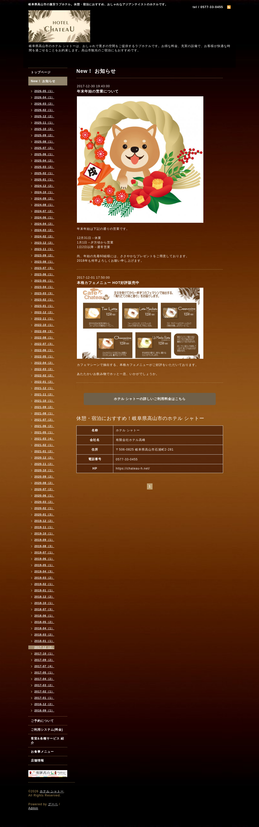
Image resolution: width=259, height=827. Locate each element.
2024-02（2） (44, 236)
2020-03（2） (44, 501)
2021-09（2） (44, 407)
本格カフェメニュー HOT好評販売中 (108, 283)
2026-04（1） (44, 97)
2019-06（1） (44, 558)
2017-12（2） (44, 647)
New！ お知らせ (43, 81)
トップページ (41, 72)
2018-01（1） (44, 640)
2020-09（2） (44, 476)
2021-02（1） (44, 444)
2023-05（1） (44, 280)
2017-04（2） (44, 678)
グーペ (53, 804)
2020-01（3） (44, 514)
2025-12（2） (44, 116)
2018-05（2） (44, 621)
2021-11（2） (44, 394)
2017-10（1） (44, 653)
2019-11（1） (44, 527)
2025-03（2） (44, 166)
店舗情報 (37, 760)
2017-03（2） (44, 685)
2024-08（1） (44, 204)
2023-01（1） (44, 305)
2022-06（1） (44, 350)
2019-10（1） (44, 533)
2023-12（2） (44, 242)
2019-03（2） (44, 577)
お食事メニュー (42, 751)
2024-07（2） (44, 211)
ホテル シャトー (52, 791)
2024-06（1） (44, 217)
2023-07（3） (44, 268)
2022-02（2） (44, 375)
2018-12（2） (44, 596)
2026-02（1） (44, 109)
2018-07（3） (44, 609)
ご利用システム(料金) (47, 729)
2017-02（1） (44, 691)
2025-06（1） (44, 154)
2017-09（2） (44, 659)
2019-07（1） (44, 552)
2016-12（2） (44, 704)
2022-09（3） (44, 331)
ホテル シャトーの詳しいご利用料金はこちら (150, 399)
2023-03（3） (44, 293)
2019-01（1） (44, 590)
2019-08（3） (44, 546)
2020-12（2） (44, 457)
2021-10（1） (44, 400)
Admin (33, 808)
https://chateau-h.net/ (133, 468)
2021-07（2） (44, 419)
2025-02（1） (44, 173)
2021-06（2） (44, 426)
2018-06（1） (44, 615)
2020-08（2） (44, 482)
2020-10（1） (44, 470)
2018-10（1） (44, 603)
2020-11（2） (44, 463)
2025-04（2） (44, 160)
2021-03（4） (44, 438)
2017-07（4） (44, 666)
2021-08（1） (44, 413)
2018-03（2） (44, 634)
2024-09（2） (44, 198)
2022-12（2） (44, 312)
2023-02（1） (44, 299)
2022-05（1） (44, 356)
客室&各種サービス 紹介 (47, 741)
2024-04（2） (44, 223)
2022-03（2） (44, 369)
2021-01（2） (44, 451)
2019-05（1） (44, 565)
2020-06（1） (44, 495)
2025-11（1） (44, 122)
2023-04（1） (44, 286)
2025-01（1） (44, 179)
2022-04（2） (44, 362)
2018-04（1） (44, 628)
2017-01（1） (44, 697)
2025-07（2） (44, 147)
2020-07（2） (44, 489)
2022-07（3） (44, 343)
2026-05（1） (44, 91)
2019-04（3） (44, 571)
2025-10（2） (44, 128)
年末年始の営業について (98, 91)
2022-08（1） (44, 337)
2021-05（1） (44, 432)
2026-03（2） (44, 103)
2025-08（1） (44, 141)
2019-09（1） (44, 539)
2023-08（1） (44, 261)
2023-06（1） (44, 274)
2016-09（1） (44, 710)
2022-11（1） (44, 318)
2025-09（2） (44, 135)
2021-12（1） (44, 388)
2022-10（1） (44, 324)
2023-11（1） (44, 249)
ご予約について (42, 721)
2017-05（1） (44, 672)
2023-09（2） (44, 255)
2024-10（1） (44, 192)
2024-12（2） (44, 185)
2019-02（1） (44, 584)
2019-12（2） (44, 520)
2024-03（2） (44, 230)
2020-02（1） (44, 508)
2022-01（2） (44, 381)
